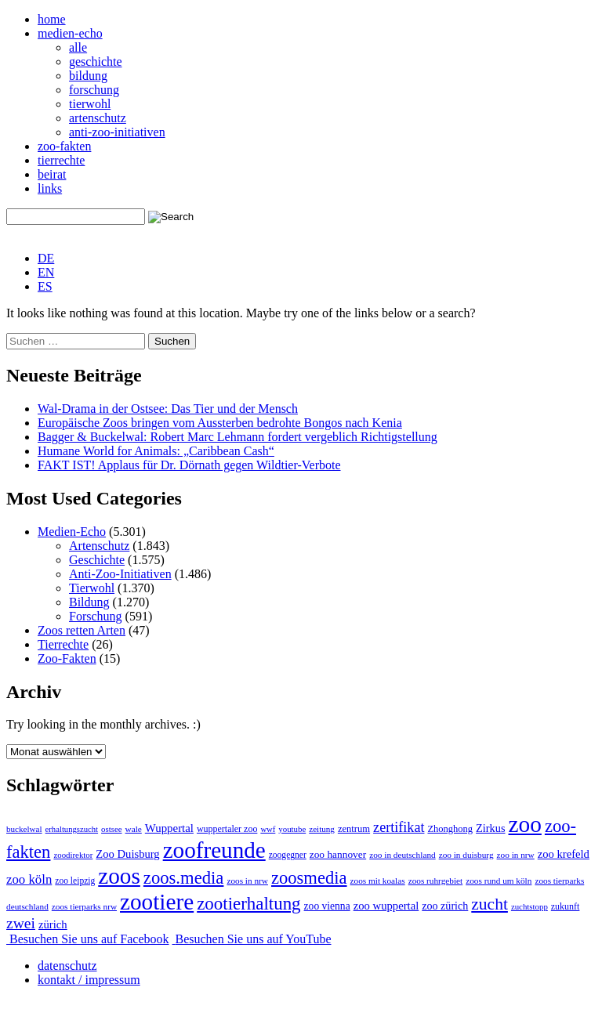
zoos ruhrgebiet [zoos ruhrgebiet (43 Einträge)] (435, 880)
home (52, 19)
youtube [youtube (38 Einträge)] (292, 829)
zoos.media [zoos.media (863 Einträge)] (183, 878)
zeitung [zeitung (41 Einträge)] (322, 829)
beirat (52, 174)
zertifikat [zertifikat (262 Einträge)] (398, 827)
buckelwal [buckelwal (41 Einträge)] (24, 829)
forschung (94, 89)
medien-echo (70, 33)
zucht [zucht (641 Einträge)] (489, 904)
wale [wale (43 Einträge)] (133, 829)
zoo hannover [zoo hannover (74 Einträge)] (338, 854)
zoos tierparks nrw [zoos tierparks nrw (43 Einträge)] (84, 906)
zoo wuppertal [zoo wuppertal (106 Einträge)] (386, 905)
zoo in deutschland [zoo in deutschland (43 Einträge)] (402, 854)
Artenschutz (99, 545)
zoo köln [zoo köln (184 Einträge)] (29, 879)
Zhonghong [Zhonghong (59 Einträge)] (450, 828)
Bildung (89, 602)
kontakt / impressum (89, 979)
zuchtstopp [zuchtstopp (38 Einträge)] (529, 906)
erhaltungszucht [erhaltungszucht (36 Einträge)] (71, 829)
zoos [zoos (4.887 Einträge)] (119, 875)
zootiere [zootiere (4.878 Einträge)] (157, 901)
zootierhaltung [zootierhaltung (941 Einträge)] (248, 903)
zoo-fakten (64, 146)
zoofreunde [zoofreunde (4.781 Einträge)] (214, 850)
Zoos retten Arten (81, 630)
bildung (88, 75)
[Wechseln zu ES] (45, 286)
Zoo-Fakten (67, 658)
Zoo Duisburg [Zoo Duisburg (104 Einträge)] (127, 854)
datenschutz (67, 965)
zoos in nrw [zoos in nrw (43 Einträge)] (247, 880)
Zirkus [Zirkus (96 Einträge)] (490, 828)
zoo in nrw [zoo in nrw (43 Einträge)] (516, 854)
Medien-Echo (72, 531)
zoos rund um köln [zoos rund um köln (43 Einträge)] (498, 880)
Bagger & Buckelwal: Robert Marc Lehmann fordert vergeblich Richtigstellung (237, 436)
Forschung (95, 616)
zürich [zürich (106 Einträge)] (52, 924)
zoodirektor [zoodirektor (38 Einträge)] (72, 854)
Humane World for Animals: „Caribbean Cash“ (156, 451)
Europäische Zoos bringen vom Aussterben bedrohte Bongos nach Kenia (220, 422)
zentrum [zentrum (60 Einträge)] (354, 828)
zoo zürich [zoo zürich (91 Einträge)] (445, 905)
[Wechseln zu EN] (46, 272)
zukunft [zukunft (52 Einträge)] (565, 906)
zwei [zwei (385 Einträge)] (20, 923)
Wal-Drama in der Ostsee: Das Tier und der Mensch (168, 408)
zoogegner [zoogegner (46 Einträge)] (287, 854)
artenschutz (97, 118)
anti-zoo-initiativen (117, 132)
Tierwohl (91, 588)
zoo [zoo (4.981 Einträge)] (525, 824)
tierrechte (61, 160)
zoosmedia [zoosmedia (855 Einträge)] (309, 878)
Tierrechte (63, 644)
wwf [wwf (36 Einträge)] (267, 829)
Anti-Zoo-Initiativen (120, 574)
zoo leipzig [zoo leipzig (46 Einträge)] (75, 880)
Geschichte (97, 559)
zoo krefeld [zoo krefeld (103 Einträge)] (563, 854)
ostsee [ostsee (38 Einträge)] (111, 829)
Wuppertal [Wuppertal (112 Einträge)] (169, 828)
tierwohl (90, 103)
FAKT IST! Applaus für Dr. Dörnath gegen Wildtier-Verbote (189, 465)
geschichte (95, 61)
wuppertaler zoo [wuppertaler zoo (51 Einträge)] (227, 828)
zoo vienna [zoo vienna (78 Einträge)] (327, 906)
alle (78, 47)
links (50, 188)
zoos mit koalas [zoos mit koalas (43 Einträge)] (377, 880)
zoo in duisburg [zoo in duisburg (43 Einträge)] (466, 854)
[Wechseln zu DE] (46, 258)
